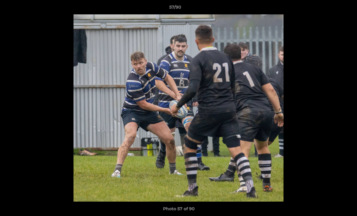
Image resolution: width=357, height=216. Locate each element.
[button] (331, 8)
